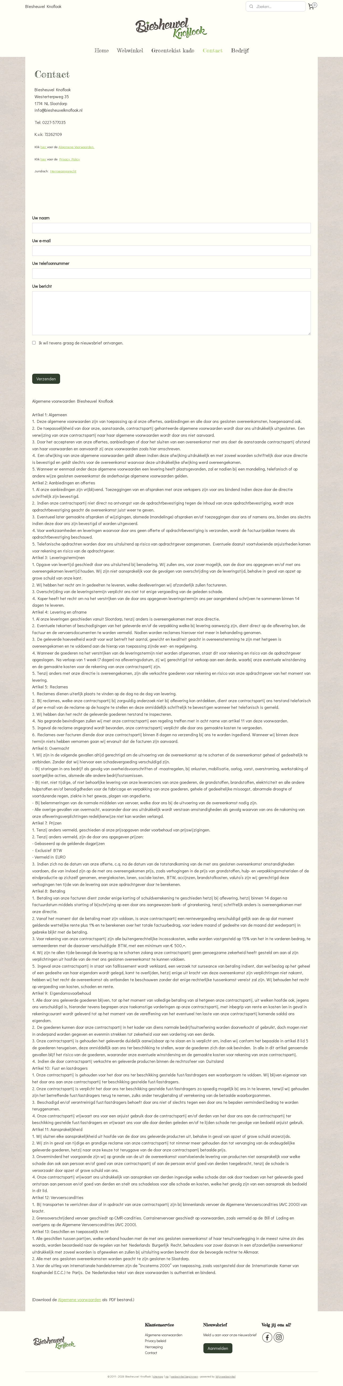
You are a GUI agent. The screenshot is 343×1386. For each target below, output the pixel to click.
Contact (213, 50)
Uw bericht (42, 286)
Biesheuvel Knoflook (43, 6)
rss (167, 1376)
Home (102, 50)
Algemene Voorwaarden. (76, 146)
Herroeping (154, 1346)
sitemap (158, 1376)
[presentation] (72, 359)
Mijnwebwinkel (226, 1376)
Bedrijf (240, 50)
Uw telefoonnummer (50, 263)
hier (43, 146)
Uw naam (40, 217)
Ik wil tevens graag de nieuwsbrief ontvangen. (81, 343)
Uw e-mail (41, 240)
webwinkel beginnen (184, 1376)
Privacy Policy (69, 159)
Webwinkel (130, 50)
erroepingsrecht (64, 171)
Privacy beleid (155, 1340)
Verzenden (46, 378)
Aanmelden (218, 1348)
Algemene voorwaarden (79, 1299)
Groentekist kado (173, 50)
